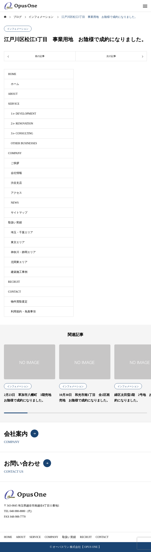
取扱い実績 (15, 222)
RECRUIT (14, 281)
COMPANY (15, 153)
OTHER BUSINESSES (24, 143)
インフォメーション (17, 29)
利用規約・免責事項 (23, 311)
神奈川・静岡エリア (23, 252)
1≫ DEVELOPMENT (23, 113)
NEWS (15, 202)
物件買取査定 (19, 301)
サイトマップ (19, 212)
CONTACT (14, 291)
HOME (12, 74)
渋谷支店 (16, 182)
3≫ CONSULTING (22, 133)
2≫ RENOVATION (22, 123)
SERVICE (13, 103)
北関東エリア (19, 262)
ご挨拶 (15, 163)
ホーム (15, 84)
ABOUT (13, 93)
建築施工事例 (19, 271)
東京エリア (18, 242)
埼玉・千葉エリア (22, 232)
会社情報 (16, 173)
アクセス (16, 192)
